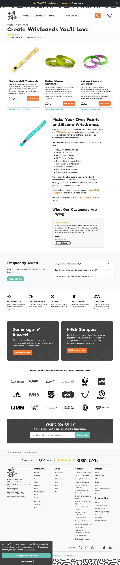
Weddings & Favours (82, 482)
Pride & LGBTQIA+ (81, 536)
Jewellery (37, 504)
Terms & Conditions (101, 505)
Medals (36, 495)
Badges (36, 472)
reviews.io (37, 37)
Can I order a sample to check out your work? (76, 270)
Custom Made (16, 452)
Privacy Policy (100, 508)
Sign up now (77, 3)
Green (57, 488)
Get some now (77, 350)
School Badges (60, 479)
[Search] (80, 15)
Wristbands (38, 498)
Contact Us (15, 278)
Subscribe (82, 435)
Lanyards (37, 501)
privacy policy (29, 550)
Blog (96, 485)
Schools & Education (82, 476)
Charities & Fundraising (83, 472)
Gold (56, 482)
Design (97, 482)
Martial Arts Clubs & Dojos (83, 524)
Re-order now (22, 352)
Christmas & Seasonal (82, 539)
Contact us (90, 197)
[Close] (117, 3)
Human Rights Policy (102, 512)
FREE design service (65, 132)
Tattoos (36, 482)
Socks (36, 479)
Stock (56, 476)
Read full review (62, 243)
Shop (97, 472)
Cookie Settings (100, 520)
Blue (56, 485)
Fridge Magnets (39, 491)
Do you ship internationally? (68, 263)
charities (55, 185)
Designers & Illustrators (82, 521)
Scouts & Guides (80, 518)
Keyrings (37, 485)
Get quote (33, 98)
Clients (97, 479)
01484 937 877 (16, 492)
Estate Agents (79, 527)
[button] (39, 16)
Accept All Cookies (26, 555)
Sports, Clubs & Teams (82, 479)
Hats (35, 507)
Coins (36, 488)
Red (56, 491)
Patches (37, 476)
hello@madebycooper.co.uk (16, 497)
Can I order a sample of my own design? (73, 276)
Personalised (59, 472)
